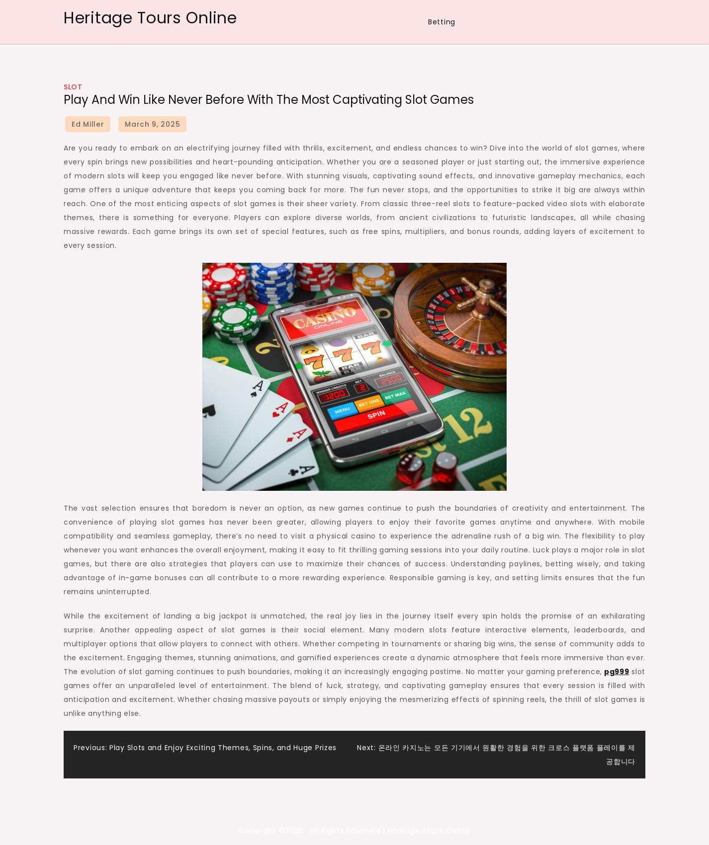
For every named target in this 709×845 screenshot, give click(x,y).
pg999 (616, 672)
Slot (73, 87)
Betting (441, 22)
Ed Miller (88, 124)
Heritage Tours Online (150, 17)
